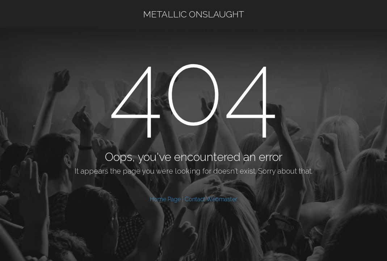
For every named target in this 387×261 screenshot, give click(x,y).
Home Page (165, 199)
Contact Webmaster (211, 199)
